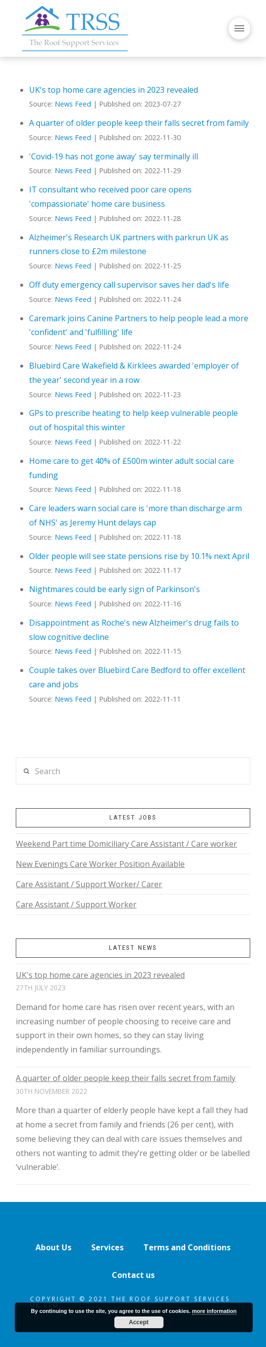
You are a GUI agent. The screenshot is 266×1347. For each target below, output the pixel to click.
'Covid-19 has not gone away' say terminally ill (113, 156)
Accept (138, 1322)
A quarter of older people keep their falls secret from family (139, 122)
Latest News (133, 947)
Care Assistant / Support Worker (76, 904)
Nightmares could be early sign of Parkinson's (114, 589)
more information (214, 1311)
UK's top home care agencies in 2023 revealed (113, 89)
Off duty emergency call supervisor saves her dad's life (129, 284)
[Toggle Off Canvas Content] (239, 28)
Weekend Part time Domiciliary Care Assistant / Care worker (126, 843)
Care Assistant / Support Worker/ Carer (89, 884)
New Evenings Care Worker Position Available (100, 864)
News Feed (73, 104)
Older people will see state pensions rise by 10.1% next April (139, 556)
